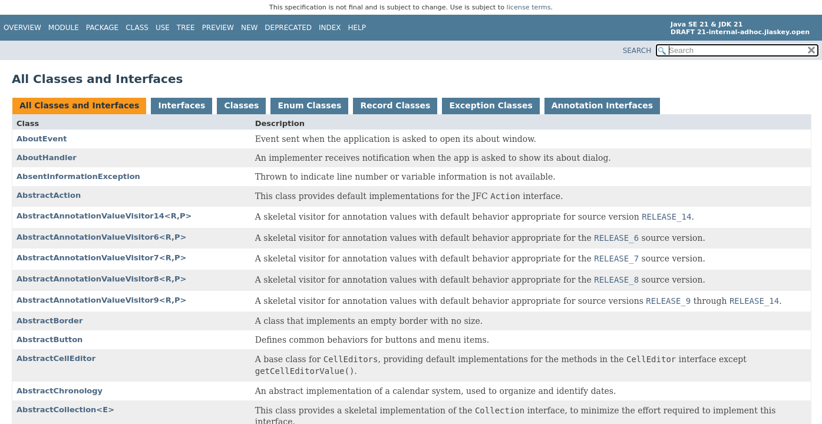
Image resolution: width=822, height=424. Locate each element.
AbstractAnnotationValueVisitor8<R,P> (101, 278)
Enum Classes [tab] (309, 105)
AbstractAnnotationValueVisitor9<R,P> (101, 300)
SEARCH (637, 51)
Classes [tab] (241, 105)
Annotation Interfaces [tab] (602, 105)
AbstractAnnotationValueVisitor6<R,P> (101, 237)
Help (357, 28)
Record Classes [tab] (395, 105)
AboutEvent (41, 138)
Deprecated (288, 28)
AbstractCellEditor (55, 358)
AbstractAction (48, 195)
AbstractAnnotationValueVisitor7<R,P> (101, 257)
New (249, 28)
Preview (218, 28)
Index (330, 28)
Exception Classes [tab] (490, 105)
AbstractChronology (59, 390)
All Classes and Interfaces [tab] (79, 105)
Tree (186, 28)
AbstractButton (49, 339)
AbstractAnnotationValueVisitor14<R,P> (104, 215)
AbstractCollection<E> (65, 409)
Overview (22, 28)
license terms (529, 7)
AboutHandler (46, 157)
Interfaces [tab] (181, 105)
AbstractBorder (49, 320)
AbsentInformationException (78, 176)
